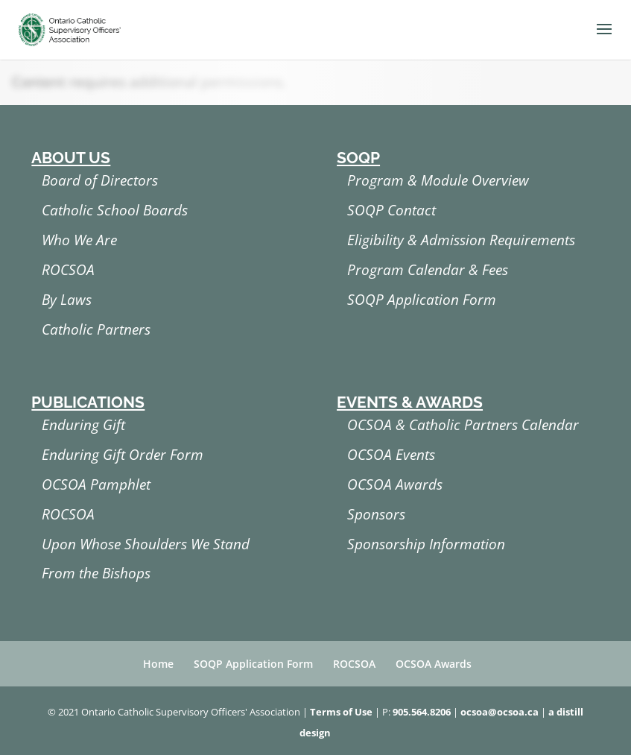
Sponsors (376, 514)
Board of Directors (100, 180)
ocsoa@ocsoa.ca (499, 711)
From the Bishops (96, 573)
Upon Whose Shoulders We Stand (146, 544)
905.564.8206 (422, 711)
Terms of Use (341, 711)
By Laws (67, 299)
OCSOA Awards (395, 484)
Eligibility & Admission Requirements (461, 240)
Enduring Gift (83, 425)
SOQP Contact (391, 210)
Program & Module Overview (438, 180)
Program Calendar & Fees (427, 269)
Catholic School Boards (115, 210)
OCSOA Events (391, 454)
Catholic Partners (96, 329)
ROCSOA (68, 269)
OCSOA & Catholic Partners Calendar (463, 425)
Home (158, 664)
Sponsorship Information (426, 544)
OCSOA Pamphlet (96, 484)
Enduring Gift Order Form (122, 454)
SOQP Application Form (421, 299)
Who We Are (79, 240)
